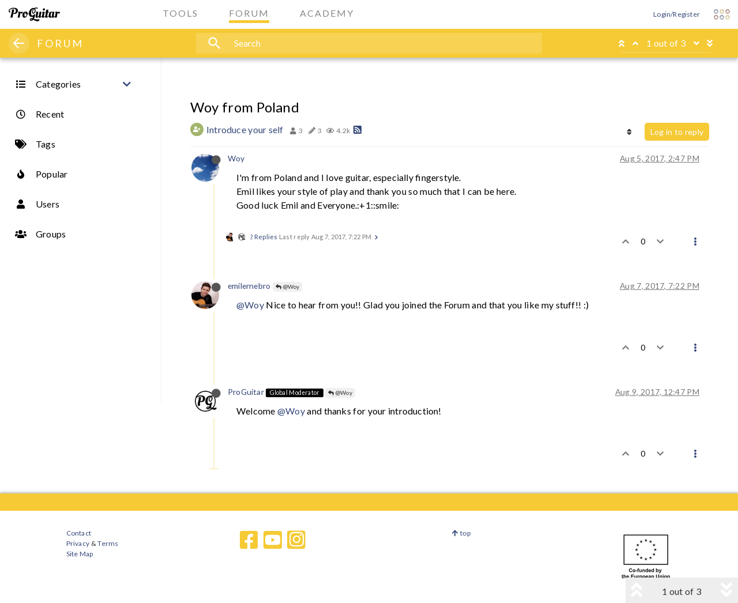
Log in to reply (676, 132)
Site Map (79, 553)
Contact (78, 533)
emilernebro (249, 286)
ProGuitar (246, 392)
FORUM (60, 43)
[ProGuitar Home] (34, 14)
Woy (236, 158)
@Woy (288, 286)
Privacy (77, 543)
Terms (107, 543)
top (461, 533)
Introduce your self (245, 129)
